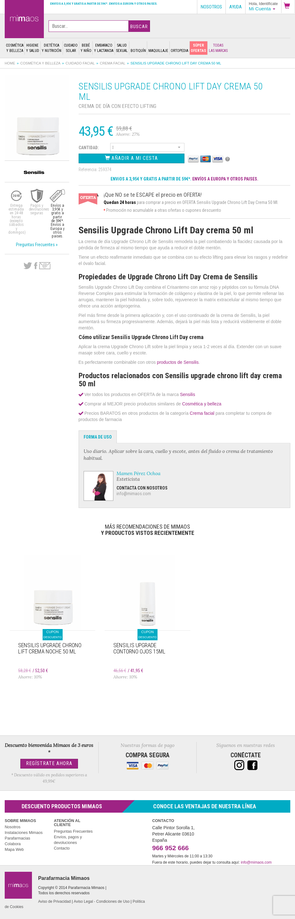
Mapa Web (14, 849)
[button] (288, 6)
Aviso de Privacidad (54, 901)
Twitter (27, 266)
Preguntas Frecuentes (73, 831)
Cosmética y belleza (40, 63)
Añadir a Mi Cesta (131, 158)
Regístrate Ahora (49, 763)
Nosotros (12, 827)
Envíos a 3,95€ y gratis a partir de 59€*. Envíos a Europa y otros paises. (104, 3)
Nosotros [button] (211, 7)
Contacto (62, 848)
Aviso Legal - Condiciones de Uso (102, 901)
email (44, 265)
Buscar (139, 26)
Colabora (13, 844)
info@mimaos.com (133, 493)
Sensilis (187, 394)
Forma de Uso (98, 436)
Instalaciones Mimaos (24, 832)
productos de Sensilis (177, 362)
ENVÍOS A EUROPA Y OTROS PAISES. (225, 178)
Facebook (35, 266)
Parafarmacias (17, 838)
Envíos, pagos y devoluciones (68, 840)
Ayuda (235, 7)
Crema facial (112, 63)
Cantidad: (89, 147)
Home (10, 63)
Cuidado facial (80, 63)
